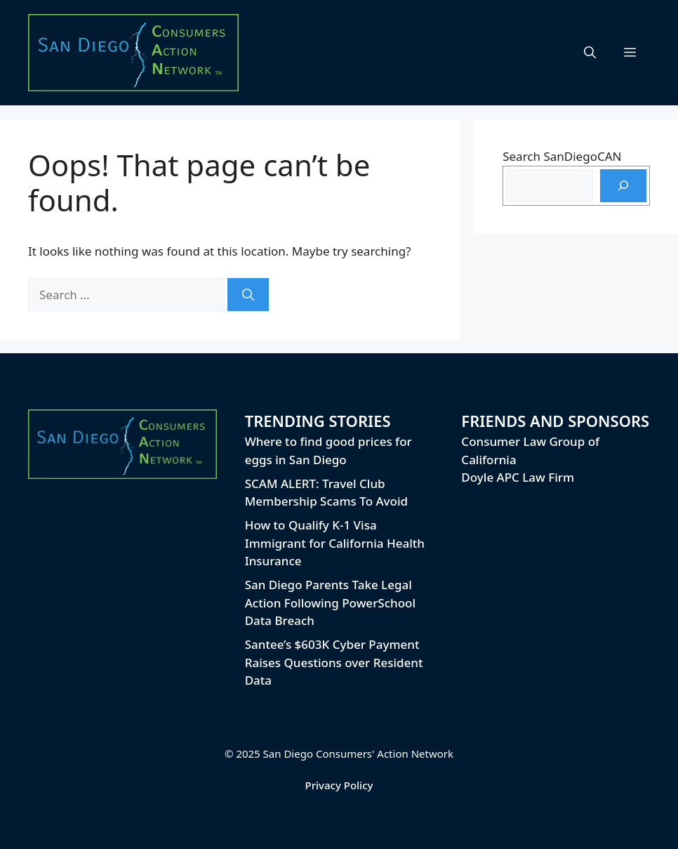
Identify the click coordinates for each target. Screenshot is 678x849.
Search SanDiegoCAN (562, 156)
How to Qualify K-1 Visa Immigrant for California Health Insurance (335, 543)
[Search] (248, 295)
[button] (590, 53)
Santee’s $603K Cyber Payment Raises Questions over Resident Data (334, 662)
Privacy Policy (339, 785)
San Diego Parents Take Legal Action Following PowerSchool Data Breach (330, 602)
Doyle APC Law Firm (517, 477)
